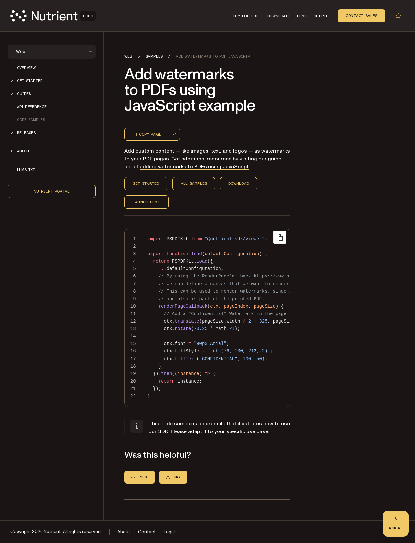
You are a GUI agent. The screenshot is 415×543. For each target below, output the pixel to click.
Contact (147, 532)
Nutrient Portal (52, 191)
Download (238, 183)
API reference (32, 107)
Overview (26, 68)
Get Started (146, 183)
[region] (207, 318)
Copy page (145, 134)
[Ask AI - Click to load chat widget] (396, 524)
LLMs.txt (26, 169)
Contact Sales (361, 16)
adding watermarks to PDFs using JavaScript (194, 166)
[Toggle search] (398, 15)
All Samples (194, 183)
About (123, 532)
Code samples (31, 120)
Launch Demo (146, 202)
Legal (169, 532)
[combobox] (174, 134)
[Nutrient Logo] (53, 16)
